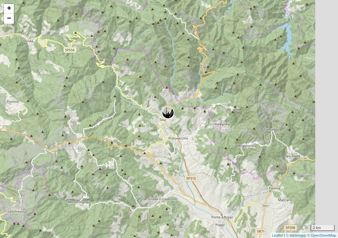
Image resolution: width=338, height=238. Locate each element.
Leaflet (277, 235)
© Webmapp (296, 235)
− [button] (9, 19)
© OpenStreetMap (321, 235)
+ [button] (9, 9)
